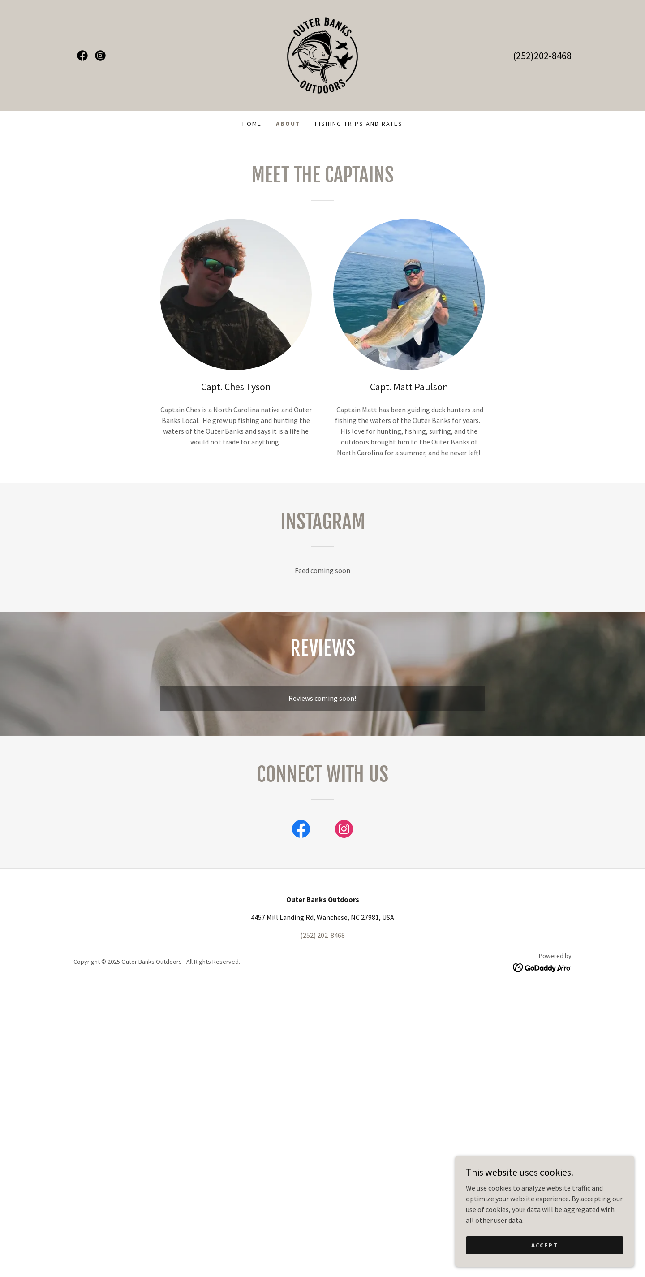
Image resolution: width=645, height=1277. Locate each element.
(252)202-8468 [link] (542, 55)
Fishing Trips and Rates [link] (359, 124)
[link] (82, 56)
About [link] (288, 124)
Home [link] (252, 124)
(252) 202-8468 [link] (322, 935)
